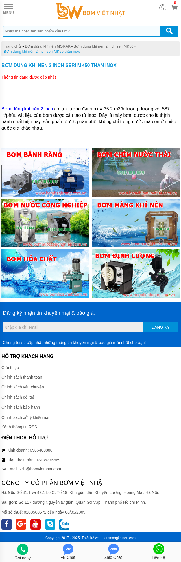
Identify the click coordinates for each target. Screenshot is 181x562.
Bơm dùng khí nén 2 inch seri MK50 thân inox (42, 51)
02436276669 (48, 460)
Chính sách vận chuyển (22, 387)
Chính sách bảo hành (20, 407)
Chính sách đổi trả (17, 397)
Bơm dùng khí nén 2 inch (27, 108)
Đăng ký (161, 327)
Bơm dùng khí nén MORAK (48, 46)
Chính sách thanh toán (21, 377)
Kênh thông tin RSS (19, 427)
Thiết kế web (91, 538)
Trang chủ (12, 46)
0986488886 (41, 450)
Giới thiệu (10, 367)
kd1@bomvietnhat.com (40, 469)
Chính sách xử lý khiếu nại (25, 417)
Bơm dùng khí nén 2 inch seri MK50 (104, 46)
